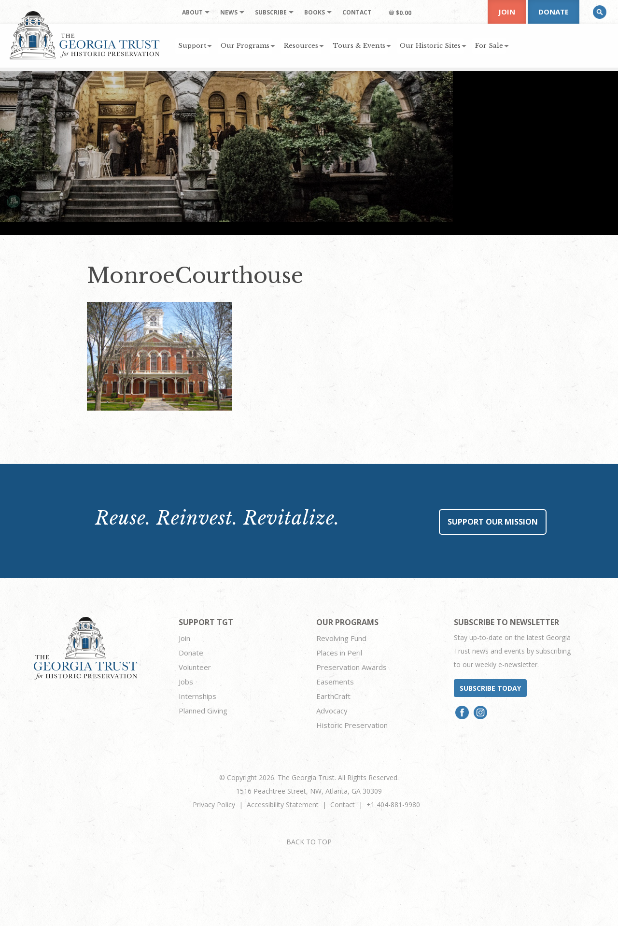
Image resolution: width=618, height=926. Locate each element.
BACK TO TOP (309, 841)
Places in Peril (339, 652)
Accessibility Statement (283, 804)
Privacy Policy (214, 804)
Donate (553, 11)
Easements (335, 681)
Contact (342, 804)
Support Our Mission (493, 521)
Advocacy (332, 710)
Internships (197, 696)
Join (506, 11)
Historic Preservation (352, 725)
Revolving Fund (341, 638)
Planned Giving (203, 710)
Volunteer (195, 667)
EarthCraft (333, 696)
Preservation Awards (351, 667)
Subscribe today (490, 688)
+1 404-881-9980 (393, 804)
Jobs (186, 681)
